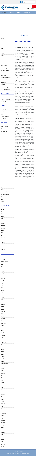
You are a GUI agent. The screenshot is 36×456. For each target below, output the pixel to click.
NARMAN (2, 230)
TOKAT (2, 396)
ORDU (2, 377)
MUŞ (2, 370)
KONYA (2, 354)
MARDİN (2, 366)
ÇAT (1, 211)
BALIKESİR (3, 278)
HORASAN (3, 216)
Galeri (18, 12)
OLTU (2, 232)
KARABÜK (3, 439)
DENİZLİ (2, 302)
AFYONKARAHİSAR (4, 261)
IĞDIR (2, 434)
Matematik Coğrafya (5, 72)
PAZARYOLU (3, 240)
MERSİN (2, 332)
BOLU (2, 287)
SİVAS (2, 392)
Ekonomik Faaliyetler (5, 194)
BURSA (2, 292)
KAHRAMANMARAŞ (4, 363)
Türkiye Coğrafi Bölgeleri (6, 77)
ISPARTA (2, 330)
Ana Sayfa (4, 12)
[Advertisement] (18, 23)
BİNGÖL (2, 283)
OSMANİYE (3, 444)
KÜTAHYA (3, 356)
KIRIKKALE (3, 422)
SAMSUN (2, 385)
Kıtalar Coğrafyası (4, 80)
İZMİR (2, 337)
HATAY (2, 328)
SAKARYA (2, 382)
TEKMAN (2, 244)
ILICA (2, 218)
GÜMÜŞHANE (3, 323)
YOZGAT (2, 411)
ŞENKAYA (2, 242)
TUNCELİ (2, 401)
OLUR (2, 235)
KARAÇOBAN (3, 223)
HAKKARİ (2, 325)
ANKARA (2, 269)
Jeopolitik (3, 84)
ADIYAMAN (3, 259)
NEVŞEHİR (3, 373)
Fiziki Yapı (3, 189)
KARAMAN (3, 420)
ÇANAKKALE (3, 295)
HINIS (2, 214)
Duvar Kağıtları (4, 118)
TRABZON (3, 399)
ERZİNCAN (3, 311)
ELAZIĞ (2, 309)
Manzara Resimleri (5, 116)
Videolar (2, 111)
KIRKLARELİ (3, 347)
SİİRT (2, 387)
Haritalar (12, 12)
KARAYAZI (3, 225)
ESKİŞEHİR (3, 316)
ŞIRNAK (2, 427)
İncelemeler (27, 12)
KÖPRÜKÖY (3, 228)
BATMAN (2, 425)
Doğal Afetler (3, 82)
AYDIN (2, 276)
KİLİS (2, 441)
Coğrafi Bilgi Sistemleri (5, 97)
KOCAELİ (2, 351)
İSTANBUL (3, 335)
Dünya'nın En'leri (4, 126)
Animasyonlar (3, 109)
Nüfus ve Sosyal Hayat (5, 196)
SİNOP (2, 389)
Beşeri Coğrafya (4, 68)
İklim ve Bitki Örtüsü (5, 192)
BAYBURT (3, 418)
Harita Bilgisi (3, 75)
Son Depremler (4, 131)
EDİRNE (2, 306)
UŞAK (2, 406)
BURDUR (2, 290)
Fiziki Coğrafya (4, 65)
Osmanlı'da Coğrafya (5, 89)
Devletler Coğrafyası (5, 87)
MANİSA (2, 361)
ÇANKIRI (2, 297)
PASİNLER (3, 237)
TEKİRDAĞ (3, 394)
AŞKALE (2, 209)
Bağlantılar (3, 58)
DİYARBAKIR (3, 304)
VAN (1, 408)
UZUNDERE (3, 249)
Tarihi (2, 187)
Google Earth (3, 101)
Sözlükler (3, 53)
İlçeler (2, 199)
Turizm (2, 201)
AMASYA (2, 266)
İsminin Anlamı (4, 185)
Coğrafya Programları (5, 99)
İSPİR (2, 221)
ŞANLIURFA (3, 404)
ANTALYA (2, 271)
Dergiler (2, 55)
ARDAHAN (3, 432)
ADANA (2, 257)
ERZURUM (3, 314)
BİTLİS (2, 285)
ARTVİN (2, 273)
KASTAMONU (3, 342)
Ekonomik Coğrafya (5, 70)
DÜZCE (2, 446)
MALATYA (2, 359)
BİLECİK (2, 280)
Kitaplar (2, 51)
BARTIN (2, 430)
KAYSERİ (2, 344)
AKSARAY (2, 415)
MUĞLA (2, 368)
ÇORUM (2, 299)
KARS (2, 340)
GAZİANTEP (3, 318)
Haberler (2, 38)
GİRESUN (3, 321)
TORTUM (2, 247)
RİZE (2, 380)
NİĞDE (2, 375)
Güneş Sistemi (4, 128)
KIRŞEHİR (2, 349)
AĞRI (2, 264)
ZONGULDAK (3, 413)
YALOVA (2, 437)
